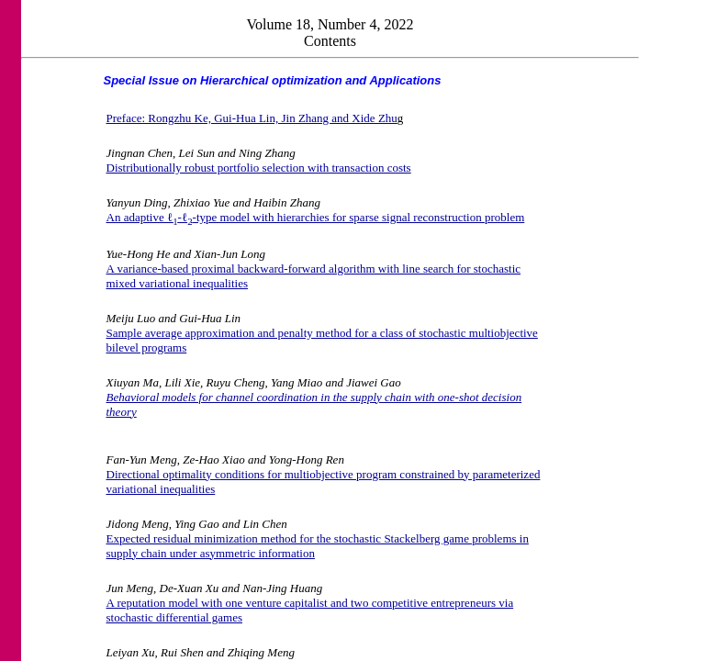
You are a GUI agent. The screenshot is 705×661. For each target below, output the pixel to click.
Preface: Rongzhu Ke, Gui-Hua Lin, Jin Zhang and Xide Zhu (251, 118)
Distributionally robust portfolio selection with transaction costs (258, 167)
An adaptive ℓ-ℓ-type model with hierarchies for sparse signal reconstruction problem (315, 217)
